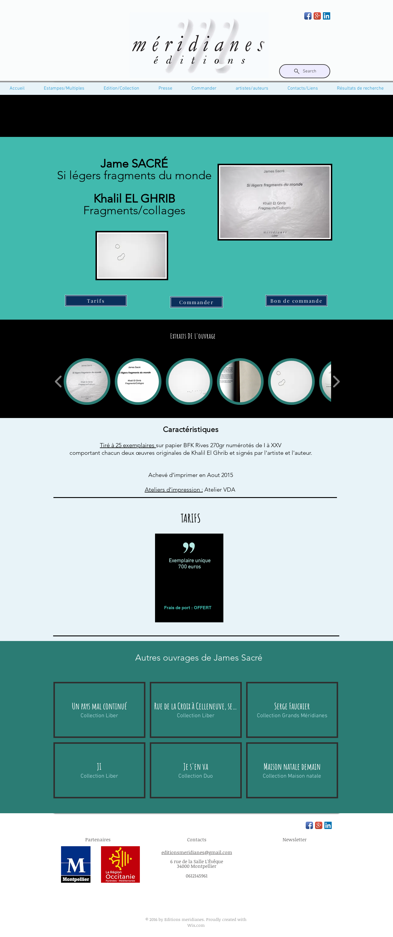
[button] (87, 381)
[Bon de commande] (296, 300)
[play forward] (336, 382)
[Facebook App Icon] (308, 16)
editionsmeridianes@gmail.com (196, 852)
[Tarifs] (96, 300)
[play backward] (58, 382)
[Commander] (196, 302)
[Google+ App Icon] (317, 16)
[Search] (304, 71)
